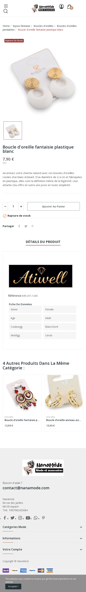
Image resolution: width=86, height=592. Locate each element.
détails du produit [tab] (43, 242)
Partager (19, 226)
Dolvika (9, 417)
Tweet (26, 226)
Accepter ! (13, 586)
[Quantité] (13, 206)
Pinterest (32, 226)
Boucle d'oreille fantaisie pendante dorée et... (22, 420)
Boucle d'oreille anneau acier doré (63, 420)
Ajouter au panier (53, 206)
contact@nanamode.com (26, 487)
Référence (14, 296)
